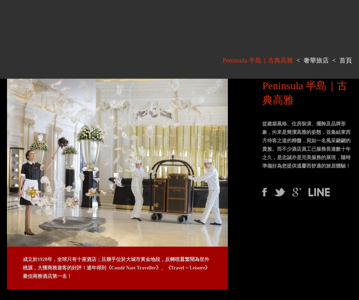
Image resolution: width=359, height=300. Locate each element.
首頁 (345, 60)
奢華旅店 (316, 60)
